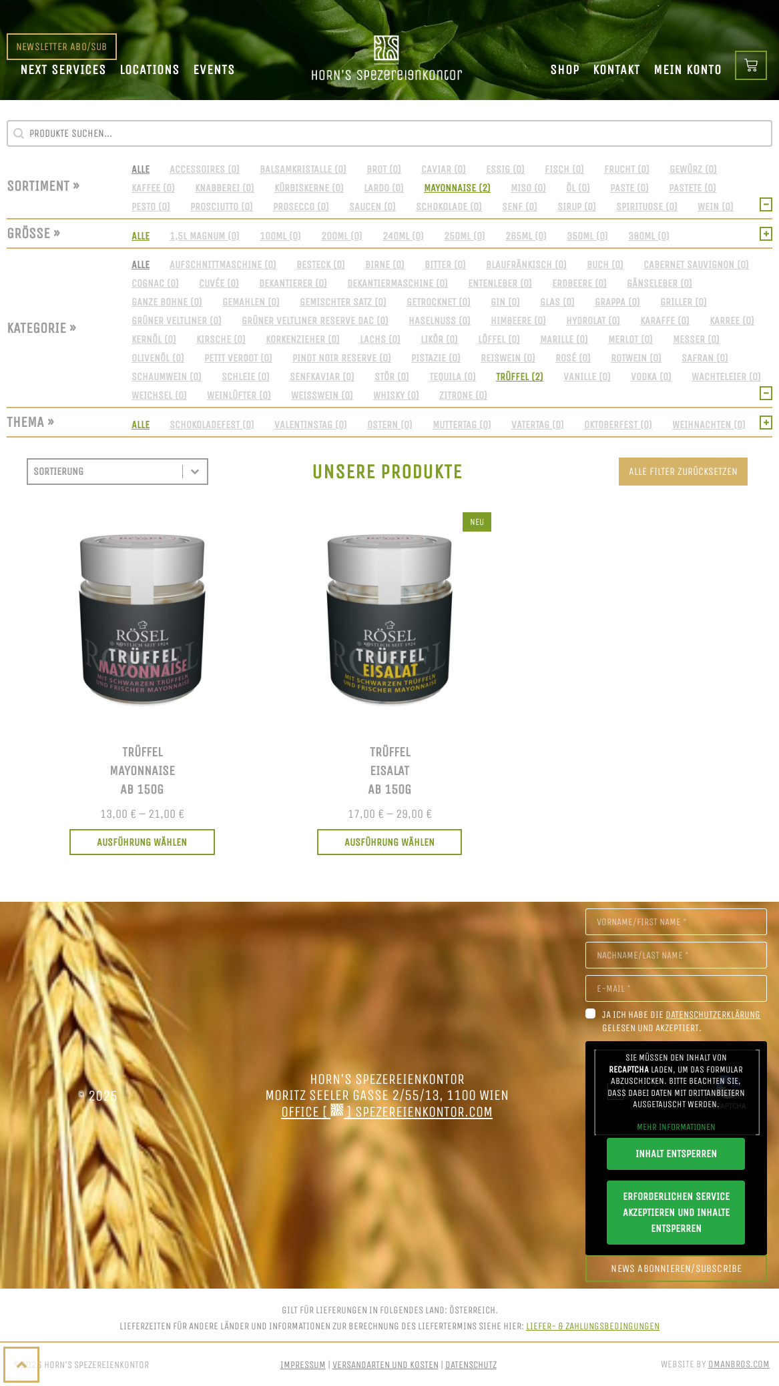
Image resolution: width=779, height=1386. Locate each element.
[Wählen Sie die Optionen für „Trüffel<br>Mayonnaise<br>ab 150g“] (142, 842)
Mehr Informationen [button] (676, 1127)
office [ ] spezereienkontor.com (387, 1112)
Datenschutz (471, 1365)
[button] (140, 169)
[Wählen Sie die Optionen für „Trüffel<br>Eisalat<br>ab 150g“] (390, 842)
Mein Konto (688, 69)
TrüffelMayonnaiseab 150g (142, 770)
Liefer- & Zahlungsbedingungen (593, 1326)
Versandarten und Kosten (385, 1365)
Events (214, 69)
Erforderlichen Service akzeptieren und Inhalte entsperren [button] (676, 1212)
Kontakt (616, 69)
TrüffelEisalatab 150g (389, 770)
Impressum (303, 1365)
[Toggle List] (195, 472)
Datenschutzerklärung (713, 1014)
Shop (564, 69)
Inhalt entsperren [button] (676, 1153)
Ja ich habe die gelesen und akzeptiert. (681, 1021)
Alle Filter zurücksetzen (683, 471)
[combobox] (105, 472)
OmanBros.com (739, 1364)
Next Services (63, 69)
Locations (149, 69)
